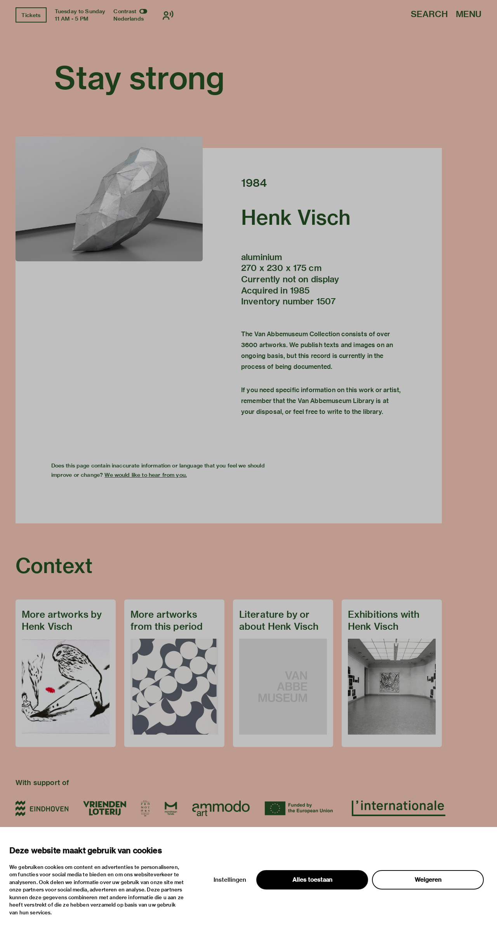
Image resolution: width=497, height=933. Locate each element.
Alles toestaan (312, 880)
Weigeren (428, 880)
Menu (468, 14)
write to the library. (355, 412)
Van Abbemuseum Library (336, 401)
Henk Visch (296, 217)
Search (429, 14)
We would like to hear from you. (145, 474)
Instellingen (230, 880)
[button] (109, 198)
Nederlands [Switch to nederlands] (128, 18)
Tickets (30, 15)
